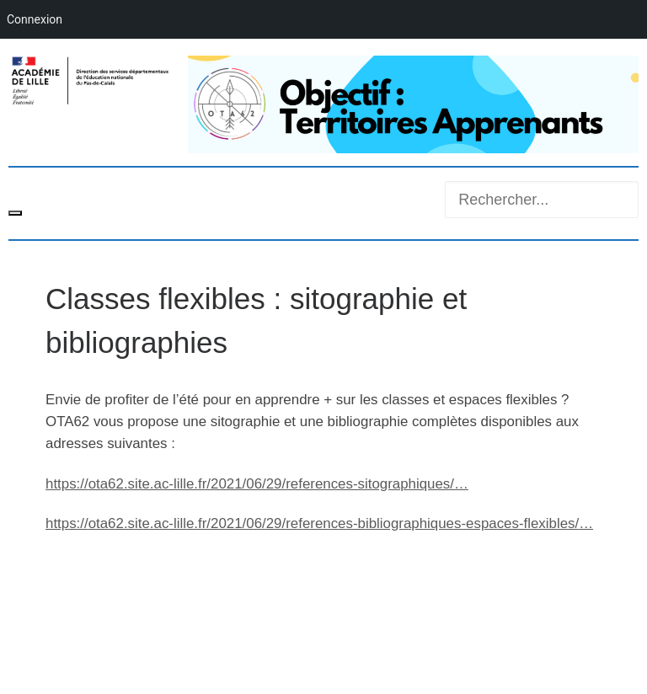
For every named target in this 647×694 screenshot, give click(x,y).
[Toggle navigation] (15, 213)
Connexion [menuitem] (34, 19)
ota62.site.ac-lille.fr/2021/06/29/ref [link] (256, 484)
